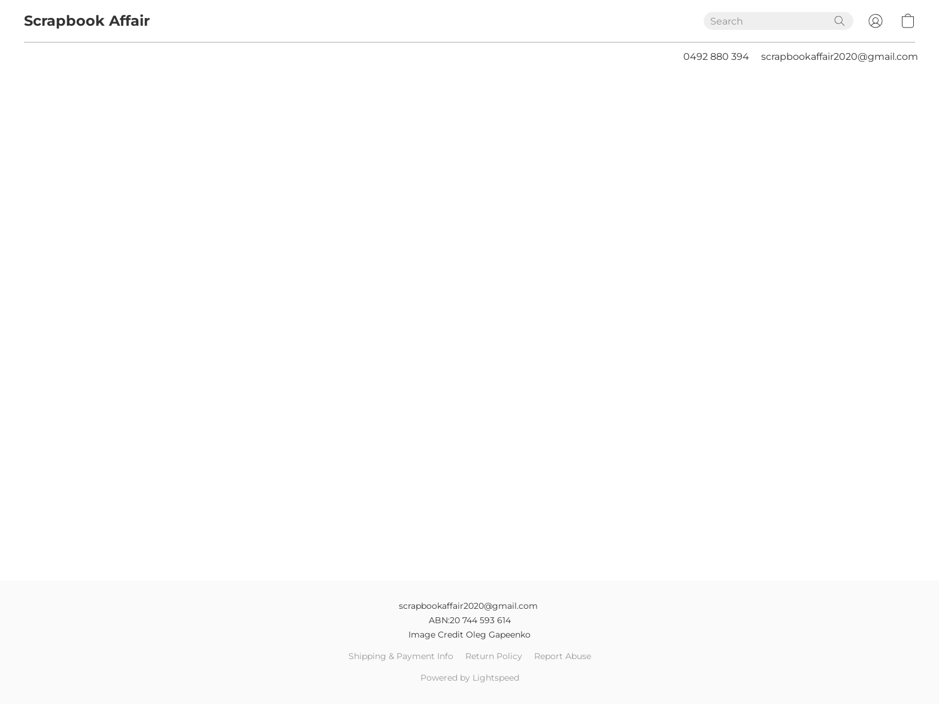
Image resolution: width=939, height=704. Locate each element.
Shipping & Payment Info (401, 656)
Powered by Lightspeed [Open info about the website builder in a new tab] (469, 677)
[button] (87, 21)
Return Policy (493, 656)
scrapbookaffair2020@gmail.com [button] (839, 56)
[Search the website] (840, 21)
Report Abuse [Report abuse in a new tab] (562, 656)
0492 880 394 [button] (716, 56)
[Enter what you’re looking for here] (778, 21)
